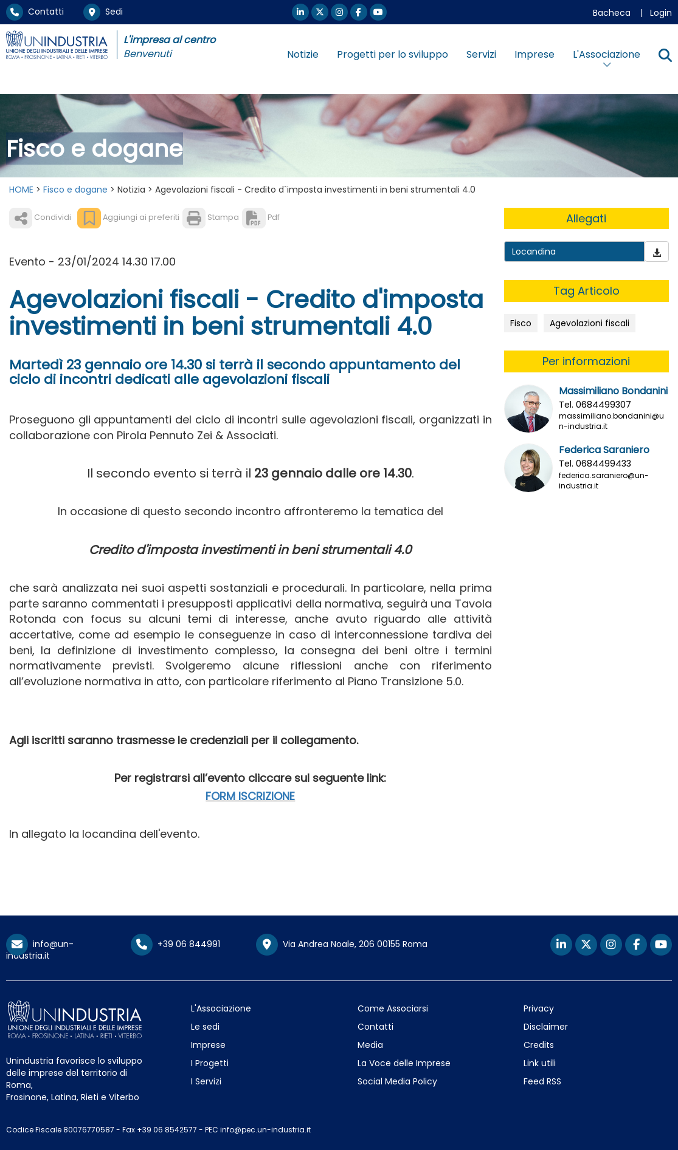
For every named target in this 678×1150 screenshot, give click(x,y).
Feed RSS (542, 1081)
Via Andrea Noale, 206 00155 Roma (341, 945)
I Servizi (206, 1081)
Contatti (35, 11)
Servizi (481, 54)
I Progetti (210, 1063)
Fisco (520, 323)
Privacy (539, 1008)
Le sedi (205, 1027)
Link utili (540, 1063)
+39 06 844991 (175, 944)
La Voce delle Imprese (404, 1063)
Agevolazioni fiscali (589, 323)
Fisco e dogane (75, 189)
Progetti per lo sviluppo (392, 54)
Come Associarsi (393, 1008)
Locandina (534, 251)
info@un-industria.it (40, 950)
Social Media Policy (397, 1081)
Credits (539, 1045)
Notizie (303, 54)
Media (370, 1045)
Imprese (534, 54)
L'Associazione (221, 1008)
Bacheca (612, 13)
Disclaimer (546, 1027)
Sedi (103, 11)
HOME (21, 189)
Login (661, 13)
